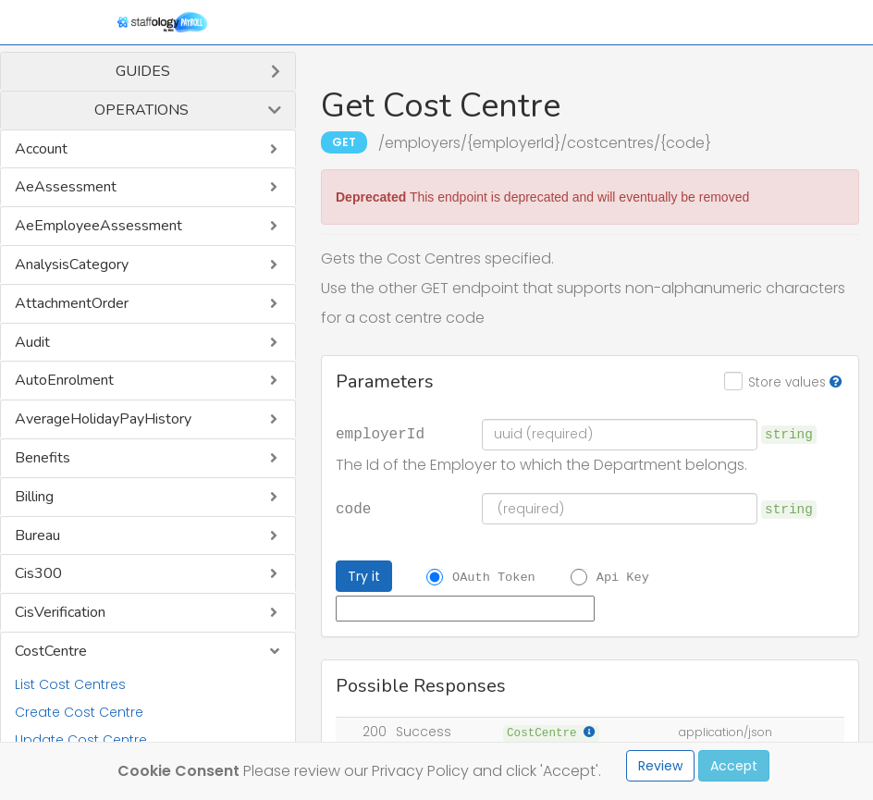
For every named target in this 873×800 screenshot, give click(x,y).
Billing (34, 496)
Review (660, 766)
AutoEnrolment (64, 380)
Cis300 (38, 573)
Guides (143, 71)
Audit (32, 342)
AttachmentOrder (72, 303)
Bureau (37, 535)
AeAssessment (66, 187)
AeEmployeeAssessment (98, 225)
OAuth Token (493, 577)
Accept (733, 766)
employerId (380, 433)
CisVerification (60, 612)
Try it (364, 576)
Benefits (42, 458)
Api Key (622, 577)
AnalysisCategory (72, 264)
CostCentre (51, 651)
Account (41, 149)
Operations (141, 110)
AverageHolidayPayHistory (103, 419)
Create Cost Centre (79, 712)
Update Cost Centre (81, 740)
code (353, 507)
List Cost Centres (70, 684)
